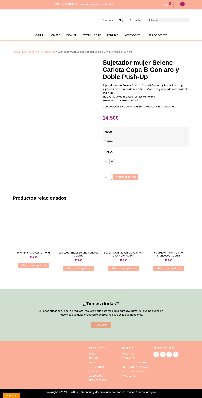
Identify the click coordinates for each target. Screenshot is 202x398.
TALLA (109, 152)
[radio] (109, 141)
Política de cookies (133, 371)
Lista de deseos (157, 35)
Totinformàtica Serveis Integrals (137, 392)
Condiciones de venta (135, 362)
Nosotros (108, 20)
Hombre (54, 35)
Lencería (34, 51)
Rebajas (112, 35)
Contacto (135, 20)
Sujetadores (48, 51)
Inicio (15, 51)
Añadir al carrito (126, 177)
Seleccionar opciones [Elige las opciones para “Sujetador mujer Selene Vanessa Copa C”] (78, 268)
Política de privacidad (135, 367)
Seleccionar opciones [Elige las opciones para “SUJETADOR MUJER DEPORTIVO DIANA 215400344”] (123, 268)
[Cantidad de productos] (107, 177)
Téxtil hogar (92, 35)
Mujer (39, 35)
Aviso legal (128, 375)
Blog (121, 20)
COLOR (109, 132)
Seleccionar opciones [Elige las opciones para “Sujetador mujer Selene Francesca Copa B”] (168, 268)
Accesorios (132, 35)
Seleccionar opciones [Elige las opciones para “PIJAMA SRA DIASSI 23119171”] (33, 265)
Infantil (71, 35)
